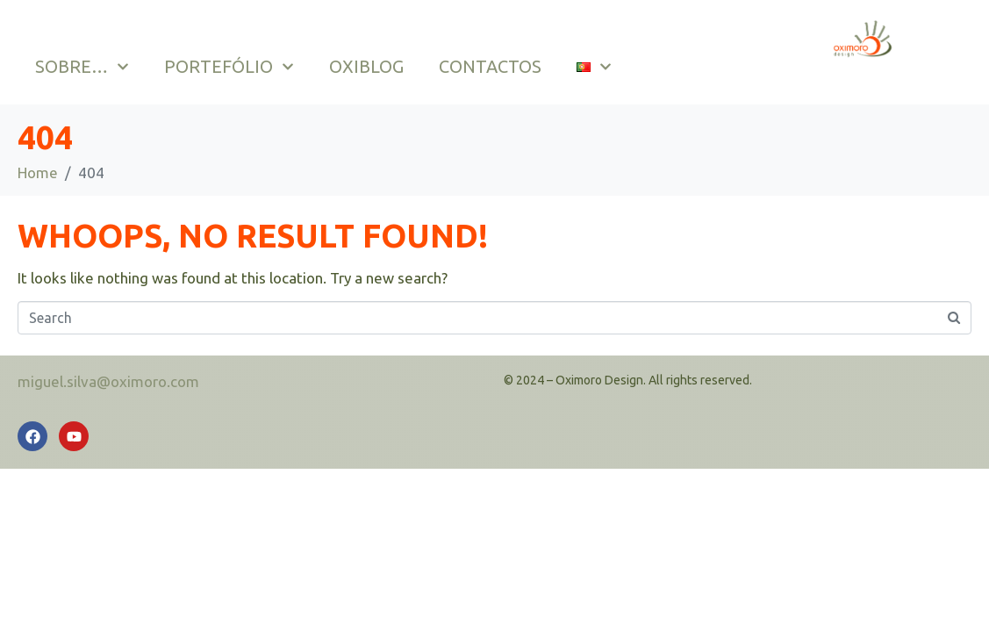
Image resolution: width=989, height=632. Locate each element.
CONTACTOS (490, 66)
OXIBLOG (366, 66)
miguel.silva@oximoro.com (108, 381)
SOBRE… (82, 67)
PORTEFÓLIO (229, 67)
